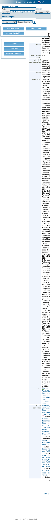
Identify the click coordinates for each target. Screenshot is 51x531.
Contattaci (31, 2)
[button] (6, 12)
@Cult (25, 519)
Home (18, 2)
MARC (46, 494)
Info (24, 2)
